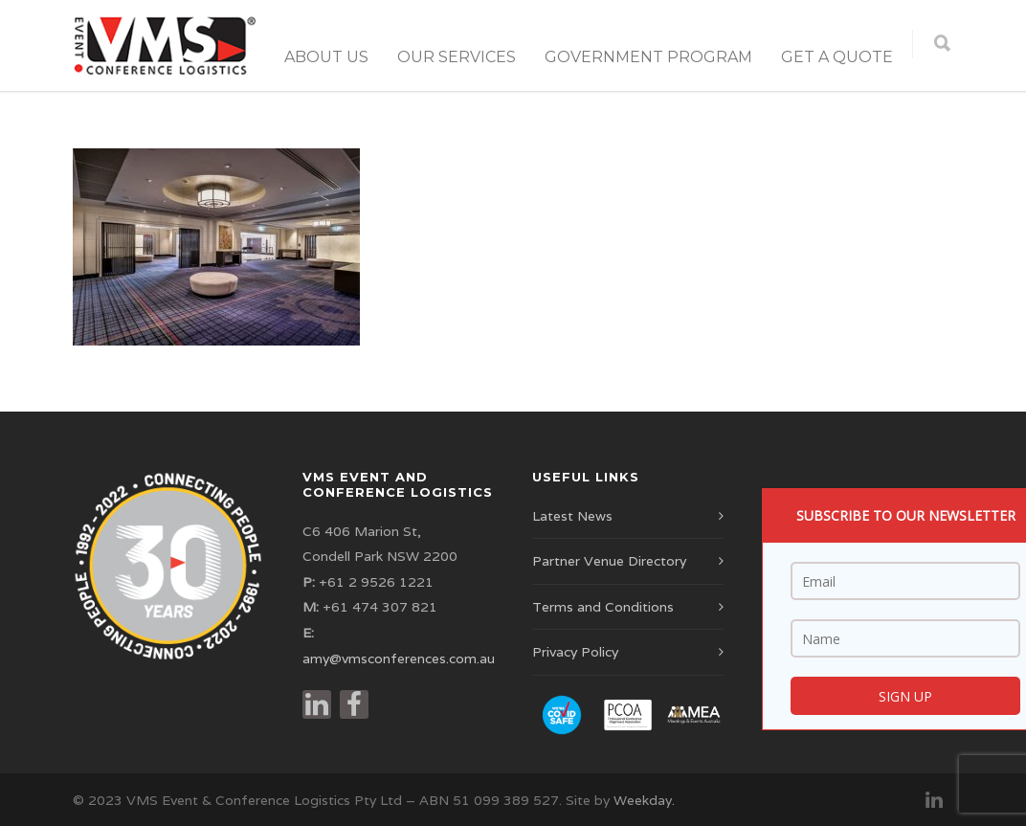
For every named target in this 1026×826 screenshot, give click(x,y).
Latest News (572, 516)
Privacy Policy (575, 651)
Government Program (648, 57)
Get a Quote (837, 57)
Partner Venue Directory (609, 560)
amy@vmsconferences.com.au (398, 658)
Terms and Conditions (603, 606)
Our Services (456, 57)
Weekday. (644, 800)
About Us (326, 57)
